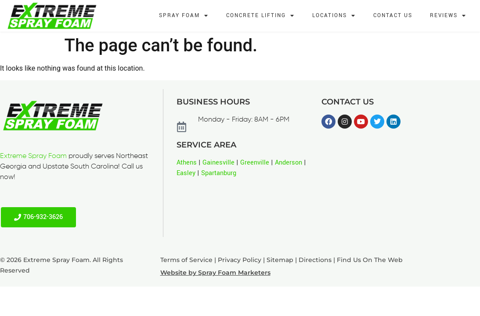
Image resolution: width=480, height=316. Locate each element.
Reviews (448, 16)
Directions (315, 260)
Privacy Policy (239, 260)
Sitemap (280, 260)
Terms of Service (186, 260)
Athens (187, 162)
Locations (334, 16)
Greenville (254, 162)
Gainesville (218, 162)
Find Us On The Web (370, 260)
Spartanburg (218, 173)
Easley (186, 173)
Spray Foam (184, 16)
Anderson (288, 162)
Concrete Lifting (260, 16)
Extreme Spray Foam (33, 156)
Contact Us (392, 15)
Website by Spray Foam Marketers (215, 272)
